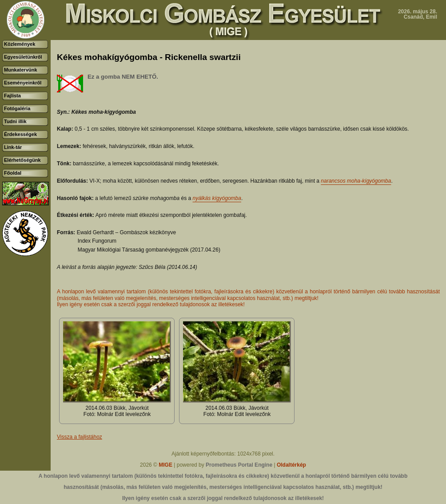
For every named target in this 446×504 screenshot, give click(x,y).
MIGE (165, 465)
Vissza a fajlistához (79, 437)
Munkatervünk (20, 69)
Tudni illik (15, 121)
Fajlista (12, 95)
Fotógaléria (17, 108)
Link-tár (13, 147)
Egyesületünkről (23, 57)
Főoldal (12, 173)
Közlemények (19, 44)
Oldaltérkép (291, 465)
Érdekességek (20, 134)
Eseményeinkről (22, 82)
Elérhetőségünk (22, 160)
